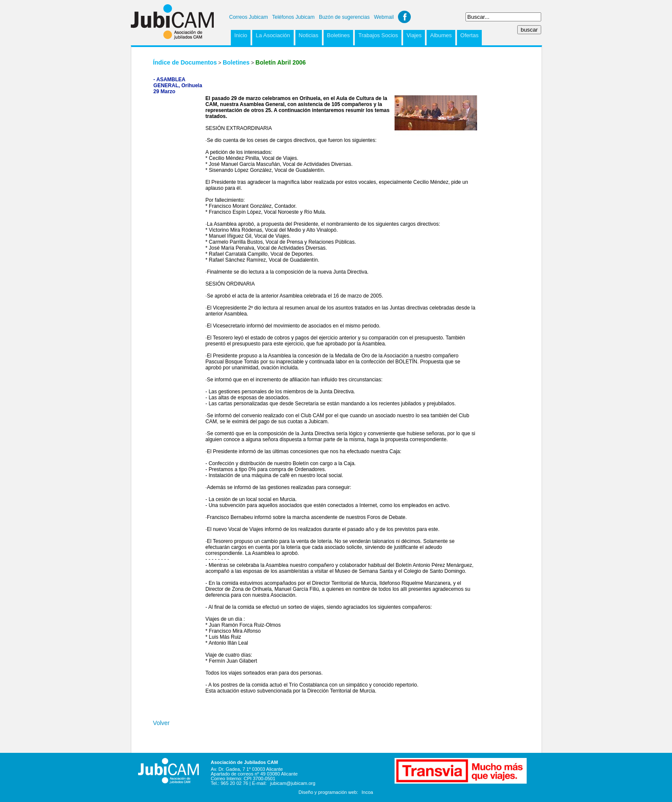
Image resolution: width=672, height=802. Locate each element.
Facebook (404, 17)
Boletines (338, 35)
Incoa (367, 792)
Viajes (414, 35)
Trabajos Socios (378, 35)
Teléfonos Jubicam (293, 17)
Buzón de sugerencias (344, 17)
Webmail (384, 17)
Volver (161, 722)
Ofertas (469, 35)
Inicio (240, 35)
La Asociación (273, 35)
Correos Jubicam (248, 17)
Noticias (308, 35)
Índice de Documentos (185, 62)
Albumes (441, 35)
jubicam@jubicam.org (292, 783)
